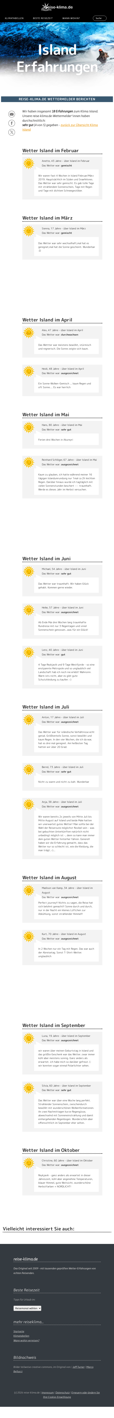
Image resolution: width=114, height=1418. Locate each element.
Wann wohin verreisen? (26, 1340)
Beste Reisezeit (43, 18)
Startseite (18, 1331)
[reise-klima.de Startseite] (57, 5)
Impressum (47, 1392)
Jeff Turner (79, 1367)
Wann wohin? (71, 18)
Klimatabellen (14, 18)
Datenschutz (62, 1392)
